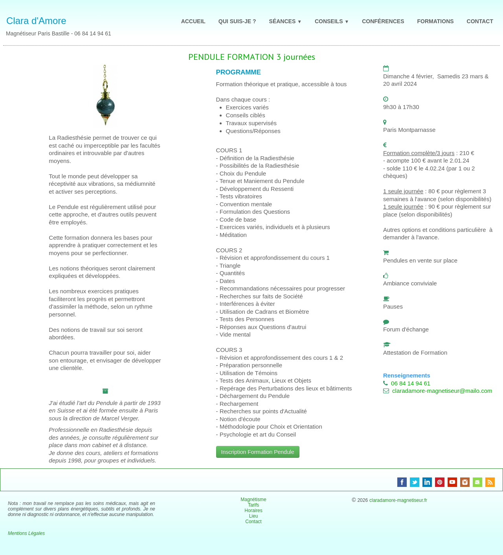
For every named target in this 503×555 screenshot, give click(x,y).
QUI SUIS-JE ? (237, 21)
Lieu (253, 516)
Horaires (253, 510)
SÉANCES (285, 21)
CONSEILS (332, 21)
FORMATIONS (435, 21)
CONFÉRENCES (383, 21)
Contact (253, 521)
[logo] (62, 23)
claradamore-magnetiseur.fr (398, 500)
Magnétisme (253, 499)
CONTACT (480, 21)
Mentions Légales (26, 533)
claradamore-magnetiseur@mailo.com (442, 390)
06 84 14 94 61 (410, 383)
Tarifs (253, 505)
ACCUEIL (193, 21)
